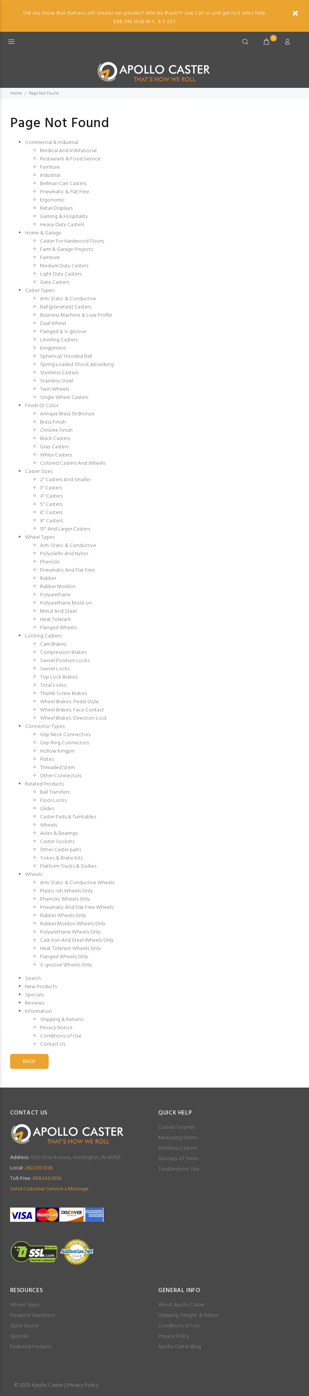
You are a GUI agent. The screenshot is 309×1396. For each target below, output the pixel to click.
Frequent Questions (32, 1315)
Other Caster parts (60, 850)
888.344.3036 (35, 1178)
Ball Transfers (55, 792)
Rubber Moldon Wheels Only (72, 924)
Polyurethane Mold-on (66, 603)
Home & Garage (43, 233)
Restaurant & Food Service (70, 159)
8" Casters (51, 521)
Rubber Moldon (58, 586)
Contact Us (52, 1044)
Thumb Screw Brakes (63, 693)
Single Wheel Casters (64, 397)
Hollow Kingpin (57, 751)
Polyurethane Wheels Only (70, 932)
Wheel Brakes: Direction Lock (73, 718)
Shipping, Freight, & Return (188, 1315)
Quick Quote (24, 1326)
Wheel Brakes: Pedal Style (69, 702)
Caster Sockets (57, 841)
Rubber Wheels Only (63, 915)
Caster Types (39, 290)
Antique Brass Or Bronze (67, 414)
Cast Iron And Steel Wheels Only (77, 940)
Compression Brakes (63, 652)
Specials (34, 995)
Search (33, 978)
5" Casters (51, 504)
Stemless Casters (59, 373)
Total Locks (53, 685)
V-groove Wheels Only (66, 965)
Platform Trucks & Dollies (68, 866)
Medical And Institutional (68, 151)
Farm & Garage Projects (66, 249)
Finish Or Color (41, 406)
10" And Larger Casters (65, 529)
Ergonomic (52, 200)
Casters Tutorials (176, 1127)
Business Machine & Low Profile (76, 315)
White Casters (56, 455)
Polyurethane (55, 595)
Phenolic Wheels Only (65, 899)
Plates (47, 759)
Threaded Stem (57, 767)
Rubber (48, 578)
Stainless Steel (56, 381)
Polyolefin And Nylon (64, 554)
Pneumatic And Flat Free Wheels (76, 907)
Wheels (48, 825)
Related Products (44, 784)
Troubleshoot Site (178, 1169)
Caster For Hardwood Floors (72, 241)
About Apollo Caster (181, 1305)
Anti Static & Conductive (68, 299)
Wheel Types (40, 537)
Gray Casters (54, 447)
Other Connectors (61, 776)
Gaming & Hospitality (64, 216)
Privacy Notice (56, 1028)
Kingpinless (53, 348)
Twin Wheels (54, 389)
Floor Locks (53, 800)
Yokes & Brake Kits (61, 858)
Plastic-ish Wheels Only (66, 891)
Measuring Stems (177, 1138)
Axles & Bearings (59, 833)
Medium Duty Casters (64, 266)
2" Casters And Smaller (65, 480)
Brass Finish (53, 422)
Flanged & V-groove (63, 332)
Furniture (50, 167)
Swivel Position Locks (65, 661)
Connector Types (45, 726)
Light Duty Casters (61, 274)
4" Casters (51, 496)
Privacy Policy (173, 1336)
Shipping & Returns (61, 1019)
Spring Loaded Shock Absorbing (77, 364)
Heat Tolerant (55, 619)
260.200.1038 (31, 1168)
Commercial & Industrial (51, 142)
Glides (47, 809)
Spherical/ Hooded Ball (66, 356)
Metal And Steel (58, 611)
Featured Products (31, 1347)
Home (16, 93)
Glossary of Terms (178, 1158)
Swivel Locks (55, 669)
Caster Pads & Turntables (68, 817)
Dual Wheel (53, 323)
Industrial (50, 175)
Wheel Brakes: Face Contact (72, 710)
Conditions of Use (61, 1036)
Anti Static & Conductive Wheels (77, 883)
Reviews (34, 1003)
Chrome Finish (56, 430)
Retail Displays (56, 208)
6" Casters (51, 512)
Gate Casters (54, 282)
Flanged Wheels (58, 628)
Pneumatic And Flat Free (67, 570)
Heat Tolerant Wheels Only (70, 948)
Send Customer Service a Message (49, 1189)
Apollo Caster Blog (179, 1347)
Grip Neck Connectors (65, 735)
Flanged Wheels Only (64, 957)
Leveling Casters (58, 340)
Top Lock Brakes (58, 677)
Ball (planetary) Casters (65, 307)
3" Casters (51, 488)
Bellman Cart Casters (63, 183)
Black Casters (55, 438)
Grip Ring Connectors (64, 743)
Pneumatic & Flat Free (64, 192)
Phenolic (50, 562)
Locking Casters (43, 636)
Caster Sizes (39, 471)
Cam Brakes (53, 644)
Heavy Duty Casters (62, 225)
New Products (41, 987)
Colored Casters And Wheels (72, 463)
